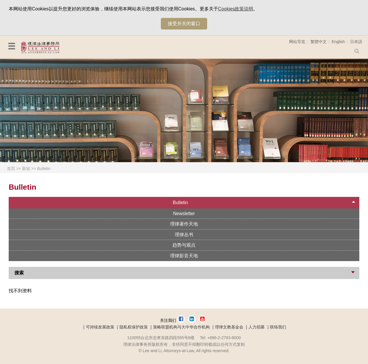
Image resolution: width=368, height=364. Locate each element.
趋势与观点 (184, 245)
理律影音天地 (184, 255)
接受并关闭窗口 (184, 23)
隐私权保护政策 (133, 327)
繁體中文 (318, 41)
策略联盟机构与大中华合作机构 (181, 327)
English (338, 41)
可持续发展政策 (100, 327)
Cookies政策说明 (235, 8)
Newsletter (184, 213)
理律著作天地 (184, 223)
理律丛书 (184, 234)
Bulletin (43, 168)
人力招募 (257, 327)
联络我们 (278, 327)
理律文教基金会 (229, 327)
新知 (26, 168)
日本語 (356, 41)
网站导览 (297, 41)
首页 (11, 168)
